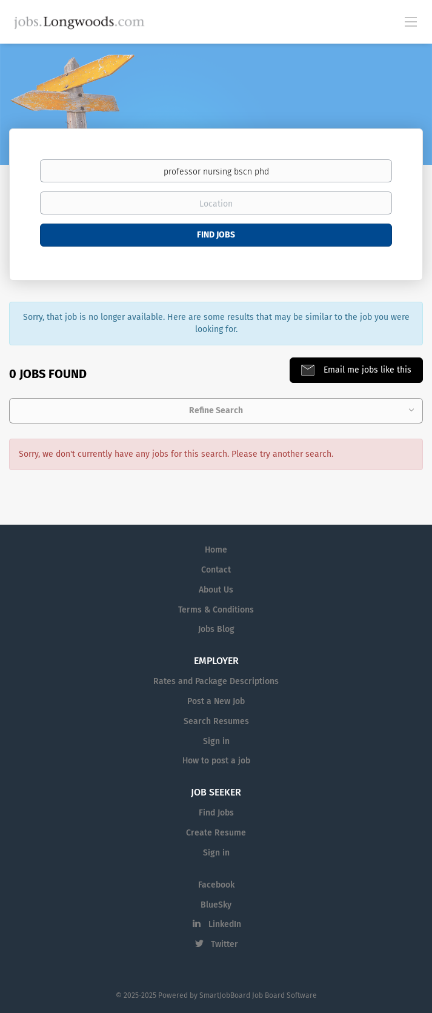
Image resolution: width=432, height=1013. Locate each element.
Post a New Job (216, 701)
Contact (216, 570)
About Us (216, 590)
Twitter (224, 944)
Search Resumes (216, 721)
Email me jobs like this (366, 370)
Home (216, 550)
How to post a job (216, 761)
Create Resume (216, 833)
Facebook (216, 885)
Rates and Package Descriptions (216, 681)
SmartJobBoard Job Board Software (258, 995)
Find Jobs (216, 235)
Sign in (216, 741)
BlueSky (216, 905)
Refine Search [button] (216, 410)
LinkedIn (224, 924)
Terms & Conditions (216, 610)
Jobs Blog (216, 629)
